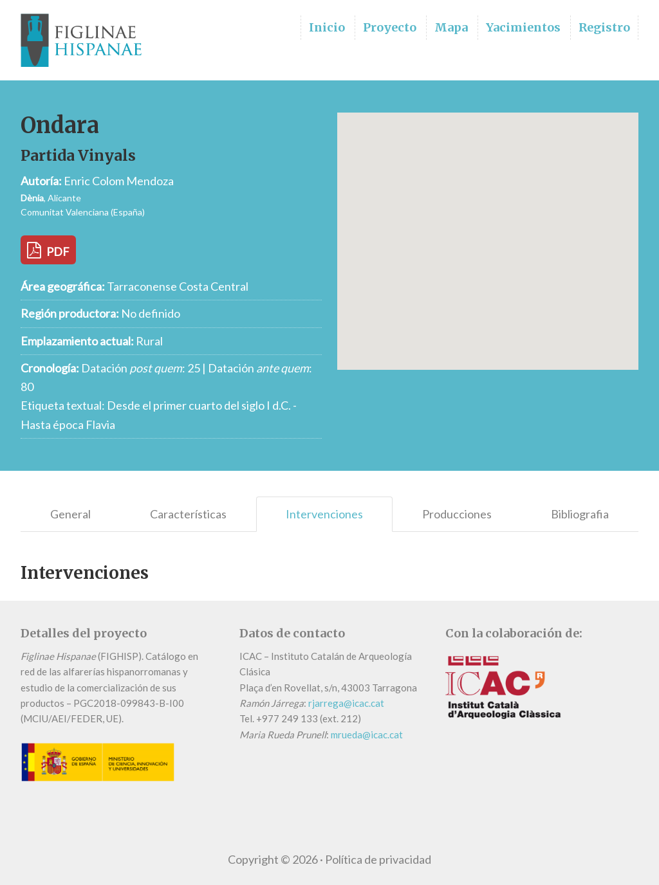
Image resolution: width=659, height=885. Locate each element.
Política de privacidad (378, 859)
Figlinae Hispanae (85, 40)
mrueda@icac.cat (367, 734)
